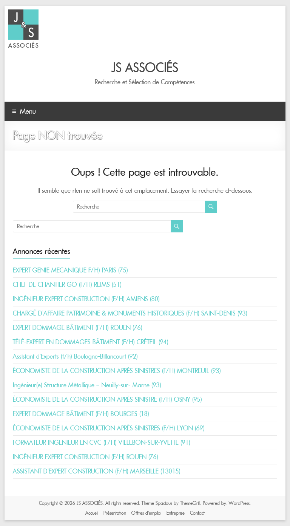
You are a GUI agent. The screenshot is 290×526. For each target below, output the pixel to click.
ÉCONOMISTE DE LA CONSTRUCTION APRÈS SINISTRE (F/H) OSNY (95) (107, 399)
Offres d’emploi (146, 513)
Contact (197, 513)
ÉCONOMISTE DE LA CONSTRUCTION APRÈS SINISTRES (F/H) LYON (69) (109, 428)
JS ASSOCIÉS (145, 67)
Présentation (114, 513)
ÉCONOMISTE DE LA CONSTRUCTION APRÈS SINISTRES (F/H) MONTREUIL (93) (117, 371)
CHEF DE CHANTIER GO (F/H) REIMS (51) (67, 284)
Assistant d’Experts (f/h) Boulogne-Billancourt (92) (75, 356)
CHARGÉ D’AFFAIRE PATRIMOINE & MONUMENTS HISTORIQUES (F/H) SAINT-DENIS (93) (130, 313)
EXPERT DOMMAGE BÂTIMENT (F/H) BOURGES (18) (81, 414)
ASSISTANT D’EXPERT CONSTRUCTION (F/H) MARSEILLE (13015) (96, 471)
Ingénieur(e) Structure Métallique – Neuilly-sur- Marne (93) (87, 385)
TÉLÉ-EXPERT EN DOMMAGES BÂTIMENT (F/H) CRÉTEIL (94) (90, 342)
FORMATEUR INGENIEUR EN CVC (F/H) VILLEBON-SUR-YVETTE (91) (101, 442)
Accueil (91, 513)
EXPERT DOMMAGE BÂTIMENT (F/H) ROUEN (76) (77, 327)
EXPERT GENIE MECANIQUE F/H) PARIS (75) (70, 270)
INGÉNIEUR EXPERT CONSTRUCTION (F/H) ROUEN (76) (85, 457)
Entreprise (176, 513)
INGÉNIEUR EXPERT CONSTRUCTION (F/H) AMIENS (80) (86, 299)
